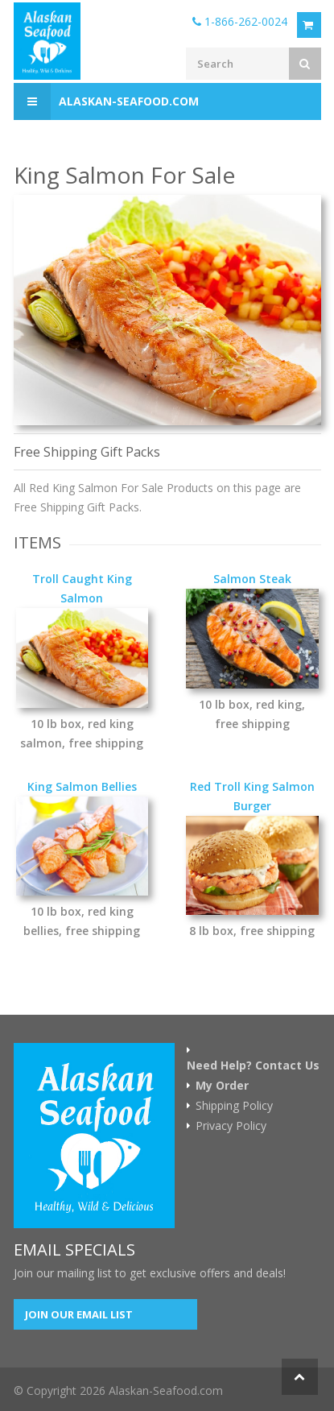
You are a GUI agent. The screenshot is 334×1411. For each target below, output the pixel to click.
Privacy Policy (231, 1126)
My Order (222, 1085)
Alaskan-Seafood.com (106, 101)
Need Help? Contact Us (253, 1065)
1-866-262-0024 (239, 21)
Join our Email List (79, 1314)
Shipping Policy (234, 1106)
